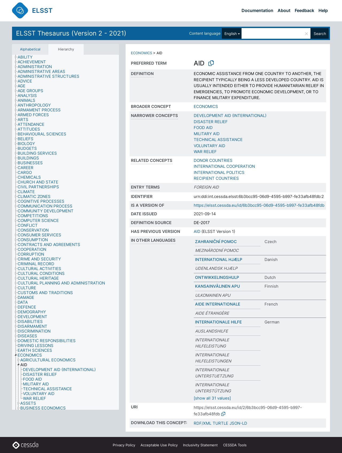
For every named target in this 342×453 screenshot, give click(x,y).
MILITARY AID (207, 133)
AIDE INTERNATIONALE (217, 304)
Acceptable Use (159, 445)
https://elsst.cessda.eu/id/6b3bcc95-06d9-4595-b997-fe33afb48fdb (259, 205)
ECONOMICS (141, 53)
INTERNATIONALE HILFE (218, 322)
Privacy (124, 445)
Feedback (304, 10)
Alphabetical (30, 49)
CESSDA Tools (235, 445)
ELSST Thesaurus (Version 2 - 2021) (71, 33)
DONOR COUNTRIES (213, 160)
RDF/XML (202, 423)
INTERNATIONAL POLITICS (219, 172)
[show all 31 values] (212, 398)
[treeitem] (27, 57)
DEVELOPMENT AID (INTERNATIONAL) (230, 115)
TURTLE (220, 423)
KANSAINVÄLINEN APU (217, 286)
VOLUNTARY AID (209, 145)
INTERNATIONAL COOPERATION (224, 166)
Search (320, 33)
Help (323, 10)
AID (197, 231)
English (230, 33)
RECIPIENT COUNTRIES (216, 178)
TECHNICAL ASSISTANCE (218, 139)
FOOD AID (203, 127)
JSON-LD (238, 423)
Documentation (257, 10)
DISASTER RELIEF (211, 121)
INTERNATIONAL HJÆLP (218, 259)
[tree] (65, 232)
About (284, 10)
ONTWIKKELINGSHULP (217, 277)
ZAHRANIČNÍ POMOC (216, 241)
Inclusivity (200, 445)
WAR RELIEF (205, 151)
